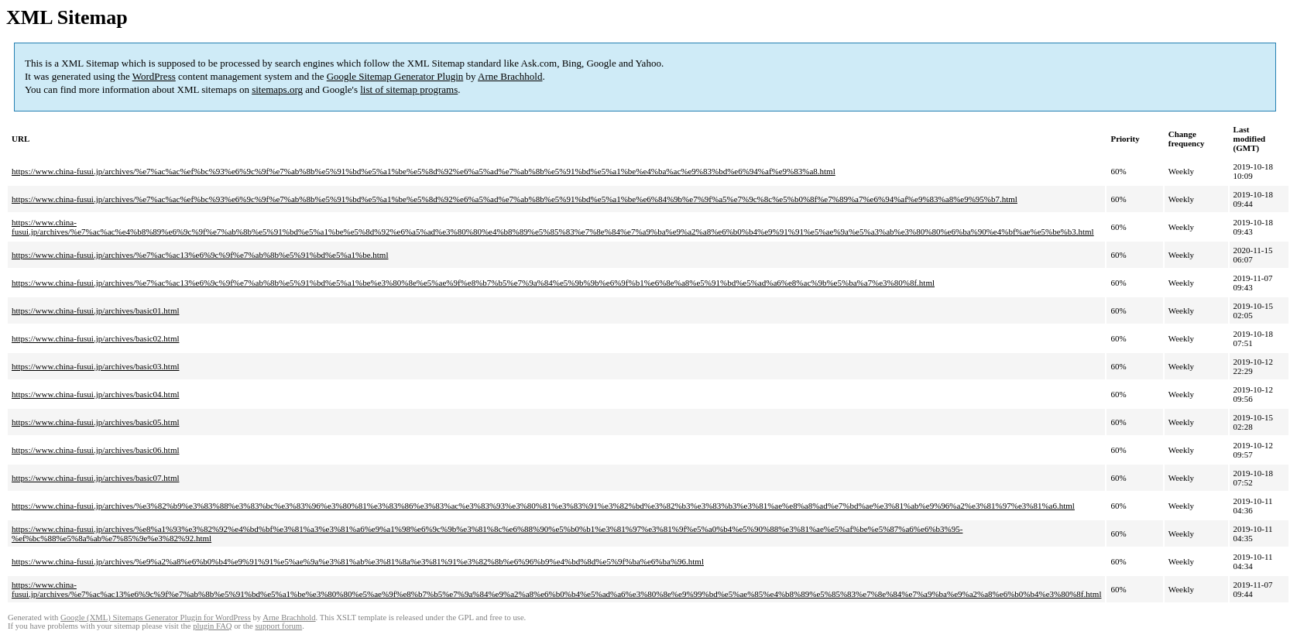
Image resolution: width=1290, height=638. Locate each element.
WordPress (154, 76)
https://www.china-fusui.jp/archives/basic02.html (96, 338)
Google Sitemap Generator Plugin (395, 76)
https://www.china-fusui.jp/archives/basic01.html (96, 310)
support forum (278, 626)
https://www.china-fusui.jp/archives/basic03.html (96, 366)
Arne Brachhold (510, 76)
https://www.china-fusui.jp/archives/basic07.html (96, 477)
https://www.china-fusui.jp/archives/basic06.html (96, 449)
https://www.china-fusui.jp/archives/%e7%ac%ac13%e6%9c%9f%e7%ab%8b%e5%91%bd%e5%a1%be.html (200, 254)
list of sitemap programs (409, 89)
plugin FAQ (212, 626)
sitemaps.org (277, 89)
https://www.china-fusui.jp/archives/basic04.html (96, 394)
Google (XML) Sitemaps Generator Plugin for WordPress (155, 617)
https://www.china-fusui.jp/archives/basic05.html (96, 422)
